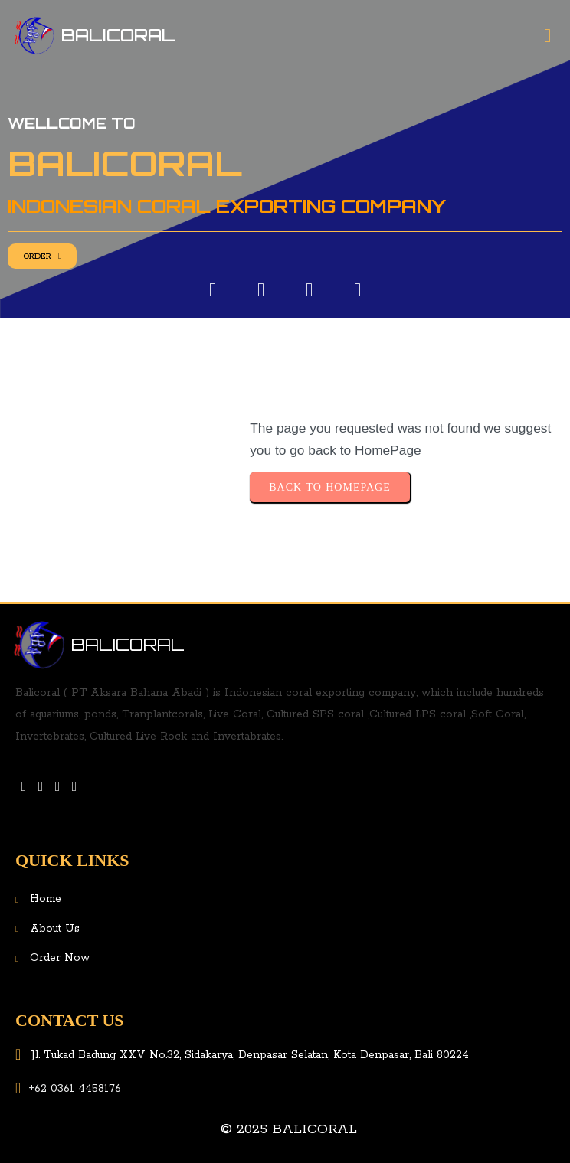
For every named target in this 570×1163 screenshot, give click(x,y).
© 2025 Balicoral (289, 1129)
